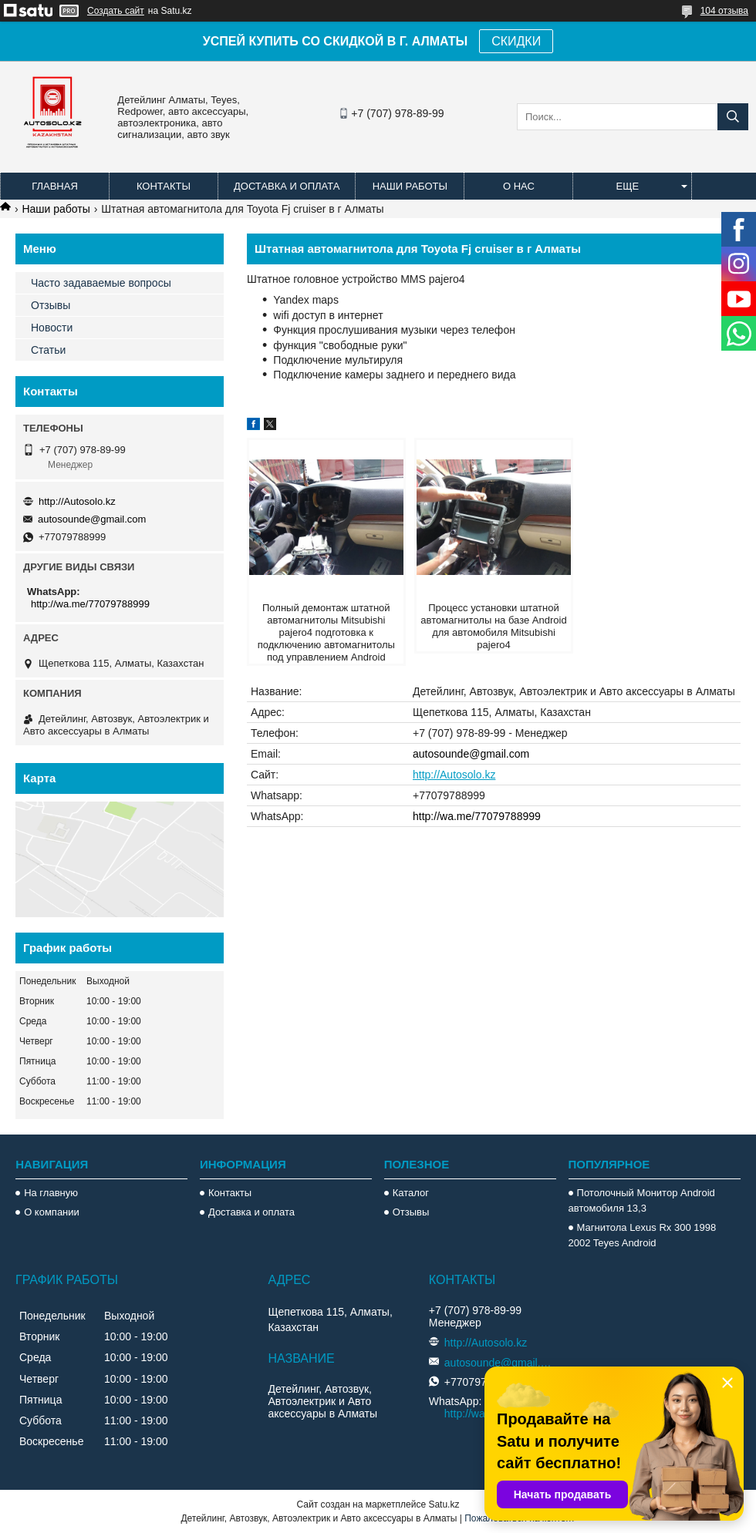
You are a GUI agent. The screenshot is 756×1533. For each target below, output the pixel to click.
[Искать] (732, 116)
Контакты (164, 186)
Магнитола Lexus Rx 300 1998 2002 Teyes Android (643, 1235)
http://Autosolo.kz (454, 774)
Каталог (411, 1192)
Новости (52, 327)
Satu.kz (443, 1504)
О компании (51, 1212)
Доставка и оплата (286, 186)
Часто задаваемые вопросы (101, 283)
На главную (51, 1192)
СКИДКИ (516, 41)
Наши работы (410, 186)
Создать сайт (115, 10)
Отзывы (50, 305)
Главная (55, 186)
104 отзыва (724, 10)
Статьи (48, 350)
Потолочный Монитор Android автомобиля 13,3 (642, 1200)
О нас (519, 186)
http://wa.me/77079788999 (477, 816)
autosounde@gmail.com (471, 754)
